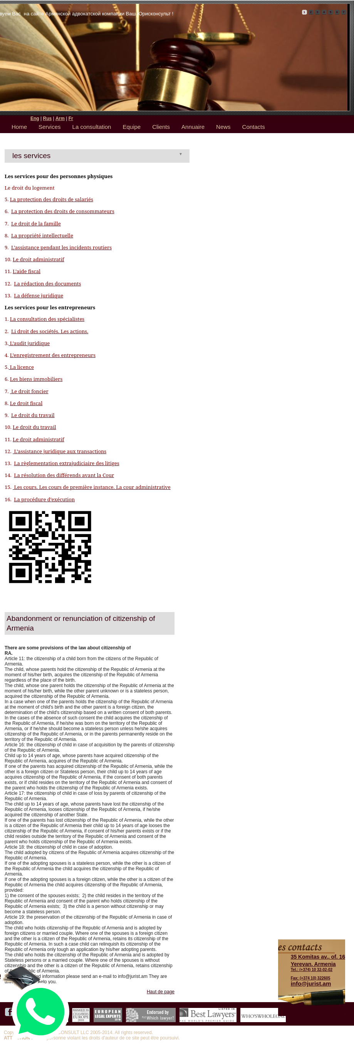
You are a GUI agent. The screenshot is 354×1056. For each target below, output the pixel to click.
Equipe (131, 126)
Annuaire (193, 126)
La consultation (91, 126)
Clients (161, 126)
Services (50, 126)
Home (19, 126)
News (223, 126)
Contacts (253, 126)
